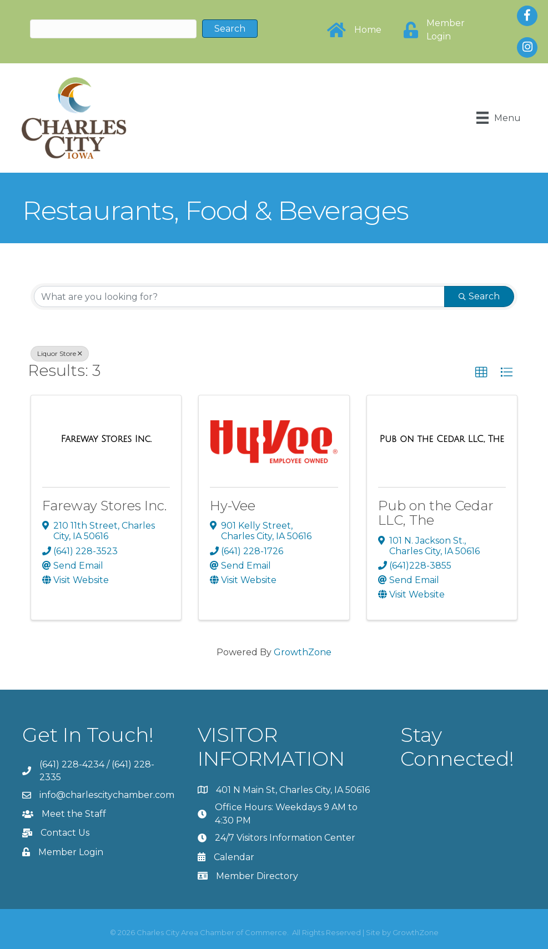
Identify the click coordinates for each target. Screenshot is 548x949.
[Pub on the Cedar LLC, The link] (442, 438)
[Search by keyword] (239, 296)
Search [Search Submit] (479, 296)
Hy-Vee (232, 506)
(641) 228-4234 (71, 764)
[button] (481, 372)
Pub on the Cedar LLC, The (436, 513)
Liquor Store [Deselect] (59, 353)
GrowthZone (302, 651)
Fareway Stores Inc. (104, 506)
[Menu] (498, 117)
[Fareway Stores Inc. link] (106, 438)
